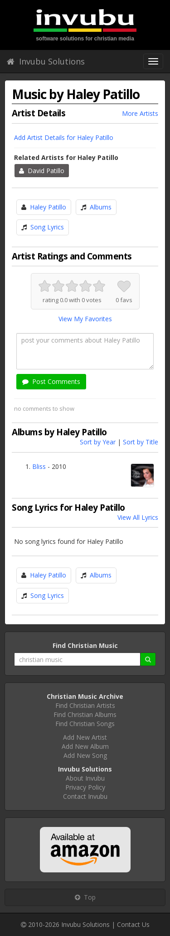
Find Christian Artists (85, 705)
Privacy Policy (85, 787)
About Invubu (85, 778)
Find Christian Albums (85, 714)
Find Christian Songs (85, 723)
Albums (101, 207)
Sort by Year (98, 442)
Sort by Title (140, 442)
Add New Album (85, 746)
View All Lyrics (137, 517)
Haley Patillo (48, 207)
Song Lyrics (47, 227)
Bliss (39, 466)
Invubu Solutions (46, 61)
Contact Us (133, 924)
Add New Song (85, 755)
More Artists (140, 113)
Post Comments (51, 381)
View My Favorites (85, 318)
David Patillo (41, 170)
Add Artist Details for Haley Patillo (63, 137)
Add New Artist (85, 737)
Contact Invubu (85, 796)
